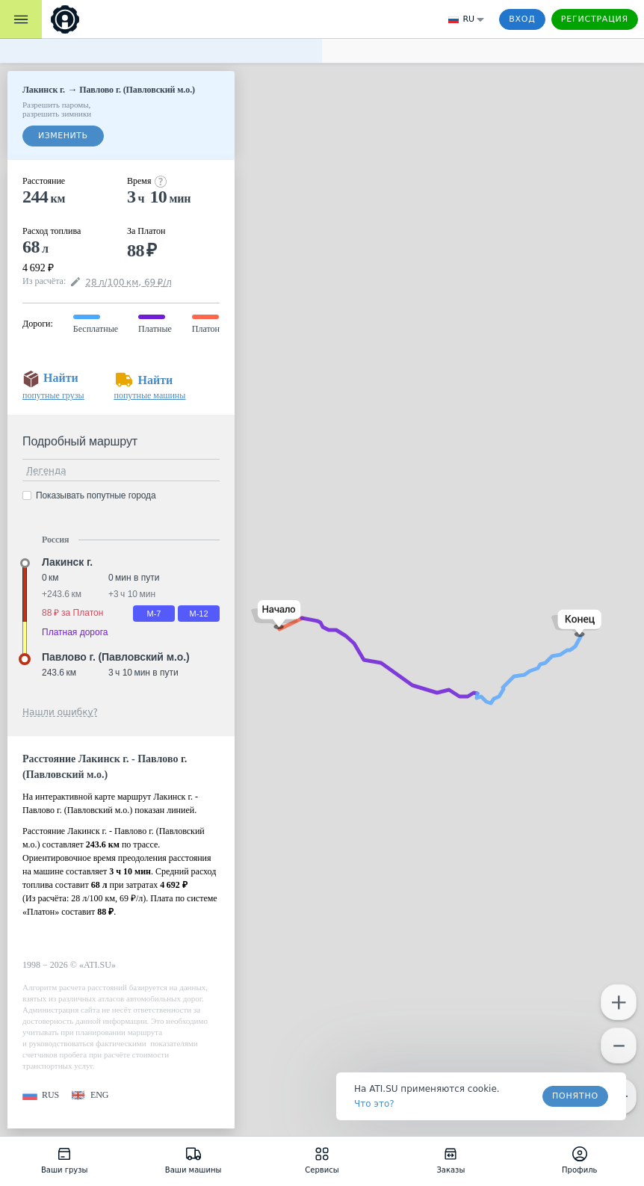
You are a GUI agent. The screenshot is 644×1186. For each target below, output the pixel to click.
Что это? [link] (374, 1104)
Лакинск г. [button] (67, 562)
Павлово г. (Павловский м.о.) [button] (116, 657)
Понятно (575, 1096)
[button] (276, 614)
